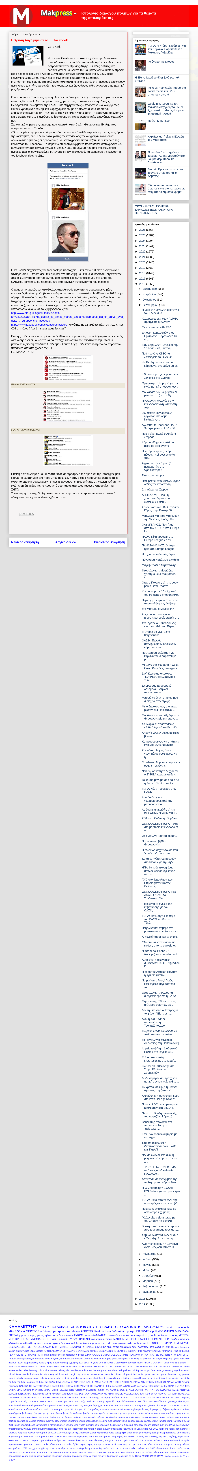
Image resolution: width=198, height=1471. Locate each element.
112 (81, 1362)
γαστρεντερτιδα (97, 1413)
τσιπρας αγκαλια (87, 1452)
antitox (19, 1370)
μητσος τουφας (27, 1335)
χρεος (85, 1456)
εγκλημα (77, 1417)
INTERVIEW (143, 1331)
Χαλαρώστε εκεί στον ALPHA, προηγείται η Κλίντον (160, 320)
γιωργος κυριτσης (17, 1417)
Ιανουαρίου (149, 1291)
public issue (139, 1343)
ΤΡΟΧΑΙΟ (84, 1339)
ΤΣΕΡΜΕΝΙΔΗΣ (162, 1355)
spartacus (58, 1378)
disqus (77, 1370)
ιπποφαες (138, 1425)
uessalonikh (136, 1378)
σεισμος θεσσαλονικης (116, 1444)
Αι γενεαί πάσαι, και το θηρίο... (160, 936)
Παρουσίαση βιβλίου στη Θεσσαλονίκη (157, 843)
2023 (142, 246)
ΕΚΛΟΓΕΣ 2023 (125, 1351)
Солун (138, 1456)
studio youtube (71, 1378)
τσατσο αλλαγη (69, 1452)
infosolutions (15, 1374)
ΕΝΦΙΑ (12, 1390)
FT (188, 1362)
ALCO (147, 1362)
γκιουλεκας (32, 1417)
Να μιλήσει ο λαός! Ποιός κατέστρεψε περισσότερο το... (158, 984)
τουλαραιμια (35, 1452)
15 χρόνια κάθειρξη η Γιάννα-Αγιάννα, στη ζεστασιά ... (160, 1088)
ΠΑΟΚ (185, 1331)
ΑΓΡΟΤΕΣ (87, 1331)
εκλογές (92, 1417)
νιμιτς (49, 1362)
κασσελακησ (90, 1429)
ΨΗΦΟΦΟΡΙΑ (135, 1401)
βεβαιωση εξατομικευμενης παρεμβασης (42, 1413)
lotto (67, 1374)
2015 (142, 1298)
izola (24, 1374)
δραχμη (60, 1417)
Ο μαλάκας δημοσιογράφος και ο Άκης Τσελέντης (161, 764)
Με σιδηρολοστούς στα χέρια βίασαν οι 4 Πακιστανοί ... (159, 708)
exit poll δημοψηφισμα (139, 1370)
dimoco (69, 1370)
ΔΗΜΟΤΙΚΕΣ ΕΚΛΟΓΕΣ (135, 1339)
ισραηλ (147, 1425)
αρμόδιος (94, 1409)
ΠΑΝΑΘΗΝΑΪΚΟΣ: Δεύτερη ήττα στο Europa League (159, 547)
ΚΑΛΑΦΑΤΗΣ (98, 1335)
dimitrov (20, 1351)
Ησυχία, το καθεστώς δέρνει (159, 554)
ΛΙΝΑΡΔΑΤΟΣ (154, 1327)
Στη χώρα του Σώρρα (155, 489)
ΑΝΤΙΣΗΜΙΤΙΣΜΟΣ (111, 1382)
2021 (142, 257)
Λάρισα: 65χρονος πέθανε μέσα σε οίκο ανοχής (158, 444)
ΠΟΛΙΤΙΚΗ (14, 1397)
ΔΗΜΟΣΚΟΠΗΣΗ (84, 1327)
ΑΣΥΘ (72, 1351)
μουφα (131, 1331)
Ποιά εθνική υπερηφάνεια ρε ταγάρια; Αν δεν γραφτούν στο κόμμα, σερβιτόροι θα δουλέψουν (166, 157)
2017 (142, 278)
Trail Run (153, 1366)
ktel (29, 1374)
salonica (28, 1378)
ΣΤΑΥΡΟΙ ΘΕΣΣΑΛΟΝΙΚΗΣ (114, 1355)
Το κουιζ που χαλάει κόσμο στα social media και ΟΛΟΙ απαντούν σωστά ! (167, 91)
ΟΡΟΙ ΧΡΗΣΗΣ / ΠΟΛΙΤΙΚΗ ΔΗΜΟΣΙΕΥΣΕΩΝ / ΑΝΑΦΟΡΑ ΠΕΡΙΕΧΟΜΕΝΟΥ (154, 209)
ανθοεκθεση (29, 1343)
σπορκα (168, 1444)
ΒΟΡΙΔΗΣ (71, 1386)
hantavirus (184, 1370)
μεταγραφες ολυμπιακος (126, 1432)
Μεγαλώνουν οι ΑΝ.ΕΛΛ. (157, 327)
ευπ (110, 1421)
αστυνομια (96, 1358)
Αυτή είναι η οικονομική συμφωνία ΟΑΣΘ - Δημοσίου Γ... (161, 963)
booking (33, 1370)
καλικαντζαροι (45, 1429)
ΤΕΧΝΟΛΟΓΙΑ (136, 1355)
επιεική (82, 1421)
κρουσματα (64, 1331)
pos (108, 1331)
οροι (42, 1440)
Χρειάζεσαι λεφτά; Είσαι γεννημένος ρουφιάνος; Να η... (159, 753)
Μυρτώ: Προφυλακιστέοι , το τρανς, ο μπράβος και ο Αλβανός (165, 173)
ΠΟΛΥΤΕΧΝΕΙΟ (28, 1397)
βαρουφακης (156, 1409)
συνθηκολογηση (84, 1448)
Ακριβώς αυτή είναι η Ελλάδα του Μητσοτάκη (166, 138)
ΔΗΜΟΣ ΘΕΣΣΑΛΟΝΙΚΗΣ (103, 1351)
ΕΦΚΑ (178, 1331)
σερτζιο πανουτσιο (153, 1444)
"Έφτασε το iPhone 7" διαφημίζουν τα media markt (160, 952)
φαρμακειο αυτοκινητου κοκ (111, 1452)
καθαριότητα (31, 1429)
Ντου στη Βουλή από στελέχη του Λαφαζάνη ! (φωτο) (160, 1115)
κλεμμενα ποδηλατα (112, 1429)
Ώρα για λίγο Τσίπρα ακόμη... (160, 835)
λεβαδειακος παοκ (87, 1432)
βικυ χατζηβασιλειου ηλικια (115, 1358)
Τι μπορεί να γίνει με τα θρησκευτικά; (156, 633)
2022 (142, 251)
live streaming (47, 1374)
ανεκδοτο (39, 1358)
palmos (122, 1343)
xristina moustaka (180, 1378)
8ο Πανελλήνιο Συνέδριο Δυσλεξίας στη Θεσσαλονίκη (160, 1041)
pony (179, 1374)
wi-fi (153, 1378)
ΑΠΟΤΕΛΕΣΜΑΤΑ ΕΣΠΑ (56, 1351)
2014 (142, 1304)
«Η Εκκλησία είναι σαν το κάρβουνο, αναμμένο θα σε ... (160, 366)
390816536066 (135, 1362)
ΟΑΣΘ (44, 1327)
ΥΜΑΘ (57, 1401)
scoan (36, 1378)
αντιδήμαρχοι (95, 1405)
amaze (12, 1370)
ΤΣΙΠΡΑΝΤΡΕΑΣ (45, 1401)
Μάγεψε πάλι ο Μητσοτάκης (159, 565)
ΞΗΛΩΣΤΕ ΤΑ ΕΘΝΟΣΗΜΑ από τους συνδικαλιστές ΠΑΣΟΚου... (159, 1170)
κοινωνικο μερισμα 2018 (146, 1429)
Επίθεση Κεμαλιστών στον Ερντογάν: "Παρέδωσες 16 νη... (159, 336)
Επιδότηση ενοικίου (33, 1390)
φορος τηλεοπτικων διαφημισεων (55, 1335)
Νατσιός (149, 1393)
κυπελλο (51, 1432)
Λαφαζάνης (67, 1393)
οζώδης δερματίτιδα (179, 1436)
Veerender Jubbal (180, 1366)
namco (93, 1374)
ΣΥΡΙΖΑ (73, 1339)
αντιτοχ (137, 1405)
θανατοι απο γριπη (75, 1425)
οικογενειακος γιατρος (19, 1440)
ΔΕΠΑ (119, 1386)
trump (119, 1378)
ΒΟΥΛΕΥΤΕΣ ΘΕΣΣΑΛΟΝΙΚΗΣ (92, 1386)
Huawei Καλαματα (180, 1347)
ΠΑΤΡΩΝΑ (172, 1393)
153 (101, 1362)
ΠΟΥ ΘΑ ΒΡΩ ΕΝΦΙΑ (48, 1397)
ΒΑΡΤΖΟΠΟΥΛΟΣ (42, 1386)
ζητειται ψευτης (166, 1421)
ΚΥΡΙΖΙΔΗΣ (169, 1343)
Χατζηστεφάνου (87, 1401)
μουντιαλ (62, 1339)
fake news (156, 1370)
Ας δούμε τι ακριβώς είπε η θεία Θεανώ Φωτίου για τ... (159, 811)
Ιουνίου (147, 1264)
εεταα (84, 1417)
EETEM (182, 1362)
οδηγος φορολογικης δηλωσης (152, 1436)
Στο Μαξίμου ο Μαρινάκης (158, 608)
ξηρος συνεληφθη (126, 1436)
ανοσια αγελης (52, 1358)
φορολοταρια (15, 1456)
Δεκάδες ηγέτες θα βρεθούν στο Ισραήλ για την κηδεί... (159, 860)
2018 (142, 273)
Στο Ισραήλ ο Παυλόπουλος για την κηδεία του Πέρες (159, 625)
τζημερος (73, 1362)
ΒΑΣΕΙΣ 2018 (58, 1386)
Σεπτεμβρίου (150, 305)
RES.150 (77, 1366)
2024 (142, 240)
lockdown (59, 1374)
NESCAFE (59, 1366)
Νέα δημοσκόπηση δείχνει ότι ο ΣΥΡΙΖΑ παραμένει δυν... (160, 773)
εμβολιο (170, 1417)
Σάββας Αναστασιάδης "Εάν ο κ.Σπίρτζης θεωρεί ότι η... (160, 1236)
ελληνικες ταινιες (157, 1417)
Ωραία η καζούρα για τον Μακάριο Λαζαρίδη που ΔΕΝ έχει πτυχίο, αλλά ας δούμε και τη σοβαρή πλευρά (166, 108)
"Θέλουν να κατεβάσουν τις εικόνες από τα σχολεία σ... (159, 944)
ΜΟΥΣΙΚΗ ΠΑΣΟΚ (113, 1393)
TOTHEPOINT (120, 1366)
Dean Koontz (170, 1362)
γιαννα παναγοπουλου (162, 1413)
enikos (85, 1370)
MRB (11, 1339)
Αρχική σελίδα (65, 542)
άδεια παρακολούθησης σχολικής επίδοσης (164, 1401)
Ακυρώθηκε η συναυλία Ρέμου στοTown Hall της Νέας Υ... (160, 1097)
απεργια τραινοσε (180, 1405)
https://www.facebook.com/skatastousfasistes (39, 324)
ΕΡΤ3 (19, 1390)
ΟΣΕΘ (47, 1339)
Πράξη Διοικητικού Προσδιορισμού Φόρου (63, 1355)
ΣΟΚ (131, 1397)
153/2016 (108, 1362)
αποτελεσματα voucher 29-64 (75, 1358)
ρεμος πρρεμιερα (95, 1444)
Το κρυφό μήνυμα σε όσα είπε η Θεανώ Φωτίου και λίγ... (160, 781)
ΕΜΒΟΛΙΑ (169, 1386)
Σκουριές (22, 1401)
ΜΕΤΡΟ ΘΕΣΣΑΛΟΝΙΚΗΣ (42, 1347)
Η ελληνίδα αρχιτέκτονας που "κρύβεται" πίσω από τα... (160, 852)
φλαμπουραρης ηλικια (165, 1452)
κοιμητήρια (128, 1429)
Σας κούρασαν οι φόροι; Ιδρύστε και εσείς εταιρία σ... (160, 616)
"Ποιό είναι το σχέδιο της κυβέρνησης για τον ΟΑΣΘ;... (157, 907)
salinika (20, 1378)
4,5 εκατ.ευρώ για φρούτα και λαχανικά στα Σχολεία (160, 376)
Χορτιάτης (100, 1401)
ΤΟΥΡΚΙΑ (149, 1355)
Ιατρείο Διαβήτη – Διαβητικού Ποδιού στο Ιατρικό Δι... (159, 1050)
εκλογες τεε (102, 1417)
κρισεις (42, 1362)
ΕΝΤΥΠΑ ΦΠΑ (182, 1386)
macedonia (60, 1327)
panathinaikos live (135, 1374)
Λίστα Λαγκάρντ (53, 1393)
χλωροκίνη (57, 1456)
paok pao (155, 1374)
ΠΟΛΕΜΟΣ (183, 1393)
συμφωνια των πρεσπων (134, 1347)
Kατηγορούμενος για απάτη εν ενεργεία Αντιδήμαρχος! (160, 743)
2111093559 (120, 1362)
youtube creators (25, 1382)
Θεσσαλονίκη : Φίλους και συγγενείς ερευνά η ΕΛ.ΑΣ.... (161, 994)
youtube (12, 1382)
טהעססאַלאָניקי (149, 1456)
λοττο (111, 1432)
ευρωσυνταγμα (120, 1421)
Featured (99, 1331)
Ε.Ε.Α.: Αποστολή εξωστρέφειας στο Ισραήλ (159, 1059)
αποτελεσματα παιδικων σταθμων (25, 1409)
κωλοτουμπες (63, 1432)
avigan (12, 1351)
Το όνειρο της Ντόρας (161, 61)
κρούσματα (41, 1432)
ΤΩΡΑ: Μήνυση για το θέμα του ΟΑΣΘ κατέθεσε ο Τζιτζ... (158, 919)
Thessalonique (140, 1366)
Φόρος (64, 1401)
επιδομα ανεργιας (45, 1421)
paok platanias (168, 1374)
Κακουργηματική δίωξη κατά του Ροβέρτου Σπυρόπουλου (160, 593)
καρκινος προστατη (73, 1429)
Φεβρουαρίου (151, 1286)
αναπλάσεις (63, 1405)
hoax (114, 1343)
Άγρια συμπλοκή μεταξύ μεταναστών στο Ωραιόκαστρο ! (156, 466)
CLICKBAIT (156, 1362)
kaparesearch (36, 1351)
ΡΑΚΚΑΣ (124, 1397)
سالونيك (167, 1456)
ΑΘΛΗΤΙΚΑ (79, 1382)
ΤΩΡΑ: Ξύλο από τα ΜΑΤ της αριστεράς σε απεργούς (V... (160, 1201)
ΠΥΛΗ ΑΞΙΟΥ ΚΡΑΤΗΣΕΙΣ (73, 1397)
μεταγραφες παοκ (147, 1432)
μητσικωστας (183, 1432)
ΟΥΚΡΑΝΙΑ (160, 1393)
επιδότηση (73, 1421)
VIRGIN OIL (165, 1366)
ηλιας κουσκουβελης (25, 1425)
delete (76, 1331)
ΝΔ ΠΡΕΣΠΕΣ (182, 1351)
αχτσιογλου (132, 1409)
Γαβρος (112, 1386)
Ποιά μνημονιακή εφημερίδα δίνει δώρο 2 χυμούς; (159, 1210)
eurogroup (102, 1370)
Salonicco (102, 1366)
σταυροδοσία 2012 (18, 1448)
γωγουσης (44, 1417)
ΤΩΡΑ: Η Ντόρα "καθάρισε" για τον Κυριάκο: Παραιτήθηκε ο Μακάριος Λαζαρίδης (167, 49)
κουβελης (22, 1432)
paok (147, 1374)
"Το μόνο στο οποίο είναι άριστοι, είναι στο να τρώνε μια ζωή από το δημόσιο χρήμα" (166, 188)
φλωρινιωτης (183, 1452)
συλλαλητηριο (48, 1331)
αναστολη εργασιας (78, 1405)
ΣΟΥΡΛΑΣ (140, 1397)
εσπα (116, 1347)
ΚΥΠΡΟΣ (154, 1390)
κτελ (54, 1339)
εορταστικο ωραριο (26, 1421)
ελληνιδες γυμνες (139, 1417)
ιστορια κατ (158, 1425)
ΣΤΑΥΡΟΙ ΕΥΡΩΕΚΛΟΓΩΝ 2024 (162, 1397)
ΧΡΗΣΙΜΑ (73, 1401)
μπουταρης (98, 1343)
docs (26, 1351)
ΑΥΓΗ (178, 1382)
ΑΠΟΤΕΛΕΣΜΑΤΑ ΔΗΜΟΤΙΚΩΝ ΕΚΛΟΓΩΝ (144, 1382)
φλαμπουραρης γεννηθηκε (139, 1452)
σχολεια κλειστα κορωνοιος (116, 1448)
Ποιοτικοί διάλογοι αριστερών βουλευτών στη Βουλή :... (160, 1106)
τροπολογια (55, 1452)
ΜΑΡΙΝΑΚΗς (168, 1351)
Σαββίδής (184, 1397)
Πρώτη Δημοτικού (159, 120)
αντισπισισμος (126, 1405)
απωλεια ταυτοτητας (53, 1409)
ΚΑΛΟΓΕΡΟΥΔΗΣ (118, 1390)
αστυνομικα (113, 1409)
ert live (92, 1370)
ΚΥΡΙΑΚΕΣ (165, 1390)
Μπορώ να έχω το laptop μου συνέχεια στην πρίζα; (160, 699)
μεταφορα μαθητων (166, 1432)
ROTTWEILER (89, 1366)
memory (85, 1374)
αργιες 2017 (83, 1409)
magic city (75, 1374)
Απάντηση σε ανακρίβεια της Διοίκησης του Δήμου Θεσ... (160, 1181)
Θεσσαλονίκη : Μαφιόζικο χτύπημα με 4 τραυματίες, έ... (159, 574)
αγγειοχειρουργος (25, 1358)
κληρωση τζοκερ (171, 1358)
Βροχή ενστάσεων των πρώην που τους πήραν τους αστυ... (160, 1228)
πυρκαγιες (61, 1444)
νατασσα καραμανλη (99, 1436)
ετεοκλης (103, 1421)
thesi (101, 1378)
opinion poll (119, 1374)
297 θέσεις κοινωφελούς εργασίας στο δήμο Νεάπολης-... (157, 416)
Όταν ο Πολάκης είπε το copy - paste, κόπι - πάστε (160, 584)
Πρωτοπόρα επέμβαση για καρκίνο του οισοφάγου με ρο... (159, 656)
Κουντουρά (38, 1393)
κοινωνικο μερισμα (101, 1339)
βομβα (86, 1413)
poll (154, 1331)
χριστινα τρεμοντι (97, 1456)
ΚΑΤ (146, 1390)
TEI (110, 1366)
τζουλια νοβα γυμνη (179, 1448)
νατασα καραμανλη (78, 1436)
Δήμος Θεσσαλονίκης (153, 1386)
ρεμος (83, 1444)
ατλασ (123, 1409)
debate (53, 1370)
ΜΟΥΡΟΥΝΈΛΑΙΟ (93, 1393)
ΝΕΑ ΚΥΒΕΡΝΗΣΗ (18, 1355)
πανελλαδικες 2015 (77, 1440)
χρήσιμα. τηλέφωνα (72, 1456)
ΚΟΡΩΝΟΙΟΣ (154, 1343)
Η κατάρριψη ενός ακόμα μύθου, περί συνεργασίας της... (158, 454)
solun (50, 1378)
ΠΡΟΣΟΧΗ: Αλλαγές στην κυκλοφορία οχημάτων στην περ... (160, 404)
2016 (142, 284)
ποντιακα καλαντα (153, 1440)
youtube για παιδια (45, 1382)
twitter (126, 1378)
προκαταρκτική (60, 1362)
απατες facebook (150, 1405)
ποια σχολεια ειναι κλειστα (131, 1440)
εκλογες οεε (146, 1335)
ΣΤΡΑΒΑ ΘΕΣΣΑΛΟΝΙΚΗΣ (120, 1327)
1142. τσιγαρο (91, 1362)
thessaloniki (110, 1378)
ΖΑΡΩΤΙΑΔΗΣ (51, 1390)
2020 (142, 262)
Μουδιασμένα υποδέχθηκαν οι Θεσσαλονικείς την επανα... (160, 717)
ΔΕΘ (86, 1351)
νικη (114, 1436)
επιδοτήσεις (61, 1421)
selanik (43, 1378)
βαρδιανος (143, 1409)
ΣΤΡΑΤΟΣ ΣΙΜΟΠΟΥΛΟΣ (97, 1347)
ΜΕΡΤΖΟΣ (32, 1331)
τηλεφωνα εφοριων (18, 1452)
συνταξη (97, 1448)
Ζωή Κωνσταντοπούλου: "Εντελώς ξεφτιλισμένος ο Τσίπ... (159, 677)
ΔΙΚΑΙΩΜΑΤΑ (129, 1386)
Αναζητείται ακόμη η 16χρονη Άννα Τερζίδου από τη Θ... (160, 1245)
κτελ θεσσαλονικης (81, 1343)
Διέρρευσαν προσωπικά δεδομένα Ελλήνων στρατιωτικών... (156, 689)
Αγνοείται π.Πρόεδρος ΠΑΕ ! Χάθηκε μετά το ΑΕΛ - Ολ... (159, 426)
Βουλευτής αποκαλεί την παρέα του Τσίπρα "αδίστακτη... (157, 1125)
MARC (117, 1339)
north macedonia (178, 1327)
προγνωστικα (15, 1444)
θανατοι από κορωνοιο (97, 1425)
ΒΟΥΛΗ (80, 1351)
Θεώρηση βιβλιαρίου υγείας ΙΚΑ (91, 1390)
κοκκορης (163, 1429)
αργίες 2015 (70, 1409)
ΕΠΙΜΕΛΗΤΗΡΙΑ (160, 1339)
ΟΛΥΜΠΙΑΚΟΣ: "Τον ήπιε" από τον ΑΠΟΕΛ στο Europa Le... (160, 528)
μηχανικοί (13, 1436)
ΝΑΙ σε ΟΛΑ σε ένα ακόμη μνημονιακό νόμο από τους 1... (159, 1158)
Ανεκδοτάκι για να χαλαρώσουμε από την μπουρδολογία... (157, 801)
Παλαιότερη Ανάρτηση (109, 542)
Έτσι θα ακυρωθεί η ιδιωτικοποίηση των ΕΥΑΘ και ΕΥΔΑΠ (159, 1146)
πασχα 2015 (110, 1440)
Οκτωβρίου (149, 299)
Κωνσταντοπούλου (152, 1351)
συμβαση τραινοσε (48, 1448)
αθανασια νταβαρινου (29, 1405)
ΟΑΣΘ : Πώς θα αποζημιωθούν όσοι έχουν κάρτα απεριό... (159, 644)
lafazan (35, 1374)
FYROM (78, 1335)
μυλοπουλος (47, 1436)
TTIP (130, 1366)
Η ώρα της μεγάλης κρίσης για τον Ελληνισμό (160, 311)
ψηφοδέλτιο (112, 1456)
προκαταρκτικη (131, 1335)
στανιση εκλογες (181, 1444)
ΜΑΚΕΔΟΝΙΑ (17, 1331)
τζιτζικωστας (162, 1448)
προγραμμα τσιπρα (32, 1444)
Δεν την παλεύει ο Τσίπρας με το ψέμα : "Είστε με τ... (160, 1012)
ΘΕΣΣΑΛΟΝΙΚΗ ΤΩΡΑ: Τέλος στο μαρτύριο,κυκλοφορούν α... (160, 827)
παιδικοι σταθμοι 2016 (56, 1440)
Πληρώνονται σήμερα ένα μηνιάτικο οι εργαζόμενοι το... (161, 929)
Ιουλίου (147, 1259)
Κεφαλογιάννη (25, 1393)
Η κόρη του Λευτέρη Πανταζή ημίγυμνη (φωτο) (159, 973)
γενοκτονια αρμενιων (116, 1413)
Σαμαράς (13, 1401)
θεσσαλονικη (161, 1335)
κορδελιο (13, 1432)
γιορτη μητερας (182, 1413)
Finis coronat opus (153, 475)
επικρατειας (92, 1421)
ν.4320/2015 (61, 1436)
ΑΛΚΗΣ (89, 1382)
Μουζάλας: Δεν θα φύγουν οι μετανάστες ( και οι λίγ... (159, 394)
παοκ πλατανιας (96, 1440)
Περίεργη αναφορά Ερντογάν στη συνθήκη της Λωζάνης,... (160, 602)
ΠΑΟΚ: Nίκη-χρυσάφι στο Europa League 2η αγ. (157, 538)
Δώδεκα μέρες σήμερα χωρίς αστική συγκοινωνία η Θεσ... (160, 1080)
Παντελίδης (93, 1397)
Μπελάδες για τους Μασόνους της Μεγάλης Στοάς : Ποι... (160, 517)
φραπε (25, 1456)
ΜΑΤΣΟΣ (78, 1393)
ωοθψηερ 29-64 (126, 1456)
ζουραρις (178, 1421)
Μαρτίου (147, 1281)
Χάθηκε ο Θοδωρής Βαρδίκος (160, 818)
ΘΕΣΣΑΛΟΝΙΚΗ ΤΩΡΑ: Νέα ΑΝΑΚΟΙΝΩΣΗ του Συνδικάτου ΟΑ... (159, 895)
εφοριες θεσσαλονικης (147, 1421)
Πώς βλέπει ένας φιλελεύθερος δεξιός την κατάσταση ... (161, 482)
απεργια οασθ (44, 1343)
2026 (142, 229)
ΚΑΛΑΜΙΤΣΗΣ (23, 1326)
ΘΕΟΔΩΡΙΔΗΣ (67, 1390)
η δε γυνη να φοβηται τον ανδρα (145, 1358)
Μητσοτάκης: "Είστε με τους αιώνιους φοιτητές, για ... (159, 1003)
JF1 (37, 1366)
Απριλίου (148, 1275)
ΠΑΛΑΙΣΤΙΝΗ (35, 1355)
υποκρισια (155, 1347)
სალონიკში (177, 1456)
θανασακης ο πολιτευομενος (50, 1425)
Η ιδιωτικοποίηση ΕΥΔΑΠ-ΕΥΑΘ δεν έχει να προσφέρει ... (161, 1191)
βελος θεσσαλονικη (72, 1413)
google (175, 1370)
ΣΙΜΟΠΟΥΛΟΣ (92, 1355)
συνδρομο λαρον (66, 1448)
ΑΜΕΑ (98, 1382)
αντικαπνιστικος (110, 1405)
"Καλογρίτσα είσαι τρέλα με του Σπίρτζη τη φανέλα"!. (158, 1219)
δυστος (68, 1417)
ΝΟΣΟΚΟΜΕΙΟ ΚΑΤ (134, 1393)
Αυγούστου (149, 1253)
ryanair (12, 1378)
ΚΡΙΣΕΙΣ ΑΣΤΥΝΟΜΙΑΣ (28, 1339)
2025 (142, 235)
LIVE (108, 1343)
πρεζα (186, 1440)
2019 (142, 267)
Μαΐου (146, 1270)
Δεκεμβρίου (149, 288)
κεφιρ (99, 1429)
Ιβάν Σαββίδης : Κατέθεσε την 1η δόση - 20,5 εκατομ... (160, 346)
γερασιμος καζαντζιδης (139, 1413)
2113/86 (166, 1347)
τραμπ (45, 1452)
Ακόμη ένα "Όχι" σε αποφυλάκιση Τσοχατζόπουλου (154, 1022)
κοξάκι (172, 1429)
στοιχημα (32, 1448)
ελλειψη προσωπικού (119, 1417)
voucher (146, 1378)
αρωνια (103, 1409)
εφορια (131, 1421)
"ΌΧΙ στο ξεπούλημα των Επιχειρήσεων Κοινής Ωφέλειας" (157, 883)
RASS (69, 1366)
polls (129, 1343)
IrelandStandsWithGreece (21, 1366)
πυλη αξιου (49, 1444)
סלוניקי (160, 1456)
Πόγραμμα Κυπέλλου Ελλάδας (160, 559)
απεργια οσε (165, 1405)
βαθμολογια (119, 1331)
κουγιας (31, 1432)
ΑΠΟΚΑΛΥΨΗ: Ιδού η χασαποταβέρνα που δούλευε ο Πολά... (156, 498)
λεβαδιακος (102, 1432)
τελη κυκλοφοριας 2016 (143, 1448)
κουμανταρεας (31, 1362)
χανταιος (47, 1456)
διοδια (53, 1417)
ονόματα (35, 1440)
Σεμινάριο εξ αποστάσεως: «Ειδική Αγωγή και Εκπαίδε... (161, 725)
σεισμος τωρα (136, 1444)
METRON (184, 1335)
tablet (95, 1378)
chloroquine (43, 1370)
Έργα (58, 1382)
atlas (26, 1370)
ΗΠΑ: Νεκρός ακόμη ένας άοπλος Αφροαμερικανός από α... (158, 871)
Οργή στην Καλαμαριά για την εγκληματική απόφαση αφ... (160, 385)
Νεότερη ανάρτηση (25, 542)
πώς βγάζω (73, 1444)
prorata (185, 1374)
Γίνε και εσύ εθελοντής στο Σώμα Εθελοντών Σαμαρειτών (158, 1069)
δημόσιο (65, 1343)
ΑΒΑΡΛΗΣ (67, 1382)
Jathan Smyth (46, 1366)
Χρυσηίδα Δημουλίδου (117, 1401)
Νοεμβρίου (149, 294)
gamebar (166, 1370)
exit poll (123, 1370)
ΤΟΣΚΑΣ (31, 1401)
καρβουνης (57, 1429)
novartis (109, 1374)
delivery (62, 1370)
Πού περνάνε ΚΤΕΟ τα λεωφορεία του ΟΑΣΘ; (157, 355)
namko (100, 1374)
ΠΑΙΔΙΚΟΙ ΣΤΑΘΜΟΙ (70, 1347)
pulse (87, 1335)
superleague (86, 1378)
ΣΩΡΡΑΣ (13, 1335)
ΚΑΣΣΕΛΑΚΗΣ (136, 1390)
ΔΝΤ (139, 1386)
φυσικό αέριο (35, 1456)
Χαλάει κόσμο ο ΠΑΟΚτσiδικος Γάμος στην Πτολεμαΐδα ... (160, 509)
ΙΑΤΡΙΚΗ (137, 1351)
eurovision (113, 1370)
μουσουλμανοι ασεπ (29, 1436)
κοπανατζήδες (182, 1429)
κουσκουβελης (114, 1335)
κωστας (74, 1432)
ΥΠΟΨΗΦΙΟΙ (165, 1331)
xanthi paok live (163, 1378)
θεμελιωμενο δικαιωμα (121, 1425)
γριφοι (56, 1343)
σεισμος (173, 1335)
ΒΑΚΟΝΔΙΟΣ (25, 1386)
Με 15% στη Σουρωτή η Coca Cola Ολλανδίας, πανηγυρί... (160, 666)
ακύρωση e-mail (48, 1405)
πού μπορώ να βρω (173, 1440)
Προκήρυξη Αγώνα (109, 1397)
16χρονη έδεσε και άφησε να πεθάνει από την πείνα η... (159, 1032)
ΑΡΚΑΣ (170, 1382)
